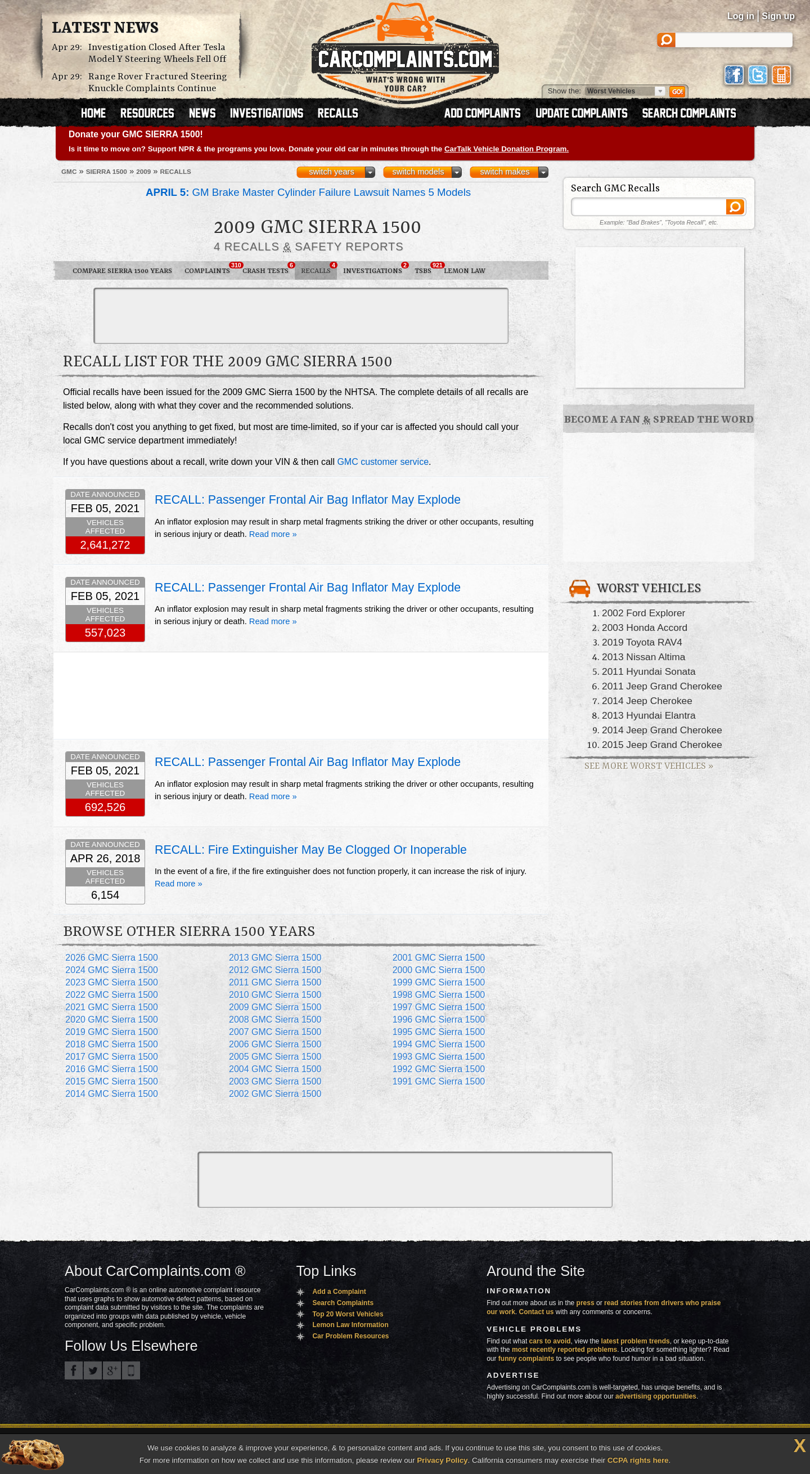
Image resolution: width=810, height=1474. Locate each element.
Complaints (210, 268)
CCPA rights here (638, 1460)
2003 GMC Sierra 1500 (275, 1081)
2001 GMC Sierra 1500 (439, 957)
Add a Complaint (339, 1292)
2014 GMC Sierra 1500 (111, 1094)
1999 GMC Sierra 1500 (439, 982)
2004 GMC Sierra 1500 (275, 1069)
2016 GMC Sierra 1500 (111, 1069)
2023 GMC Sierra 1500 (111, 982)
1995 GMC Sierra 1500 (439, 1032)
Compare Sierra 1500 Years (122, 271)
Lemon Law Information (350, 1325)
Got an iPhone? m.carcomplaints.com (131, 1370)
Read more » (273, 534)
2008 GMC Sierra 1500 (275, 1019)
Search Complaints (343, 1303)
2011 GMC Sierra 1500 (275, 982)
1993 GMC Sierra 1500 (439, 1056)
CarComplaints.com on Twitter (93, 1370)
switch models (418, 171)
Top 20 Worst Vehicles (347, 1314)
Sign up (778, 16)
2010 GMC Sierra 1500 (275, 995)
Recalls (319, 268)
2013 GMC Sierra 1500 (275, 957)
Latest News (105, 29)
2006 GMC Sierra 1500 (275, 1044)
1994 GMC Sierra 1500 (439, 1044)
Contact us (536, 1312)
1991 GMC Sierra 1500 (439, 1081)
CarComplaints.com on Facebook (74, 1370)
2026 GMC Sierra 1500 (111, 957)
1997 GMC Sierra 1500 (439, 1007)
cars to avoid (550, 1341)
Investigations (375, 268)
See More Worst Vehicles (648, 766)
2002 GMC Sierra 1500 (275, 1094)
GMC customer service (383, 462)
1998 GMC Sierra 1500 (439, 995)
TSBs (426, 268)
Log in (740, 16)
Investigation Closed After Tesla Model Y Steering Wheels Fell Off (157, 53)
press (586, 1303)
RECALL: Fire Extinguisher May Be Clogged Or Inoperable (311, 850)
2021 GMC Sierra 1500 (111, 1007)
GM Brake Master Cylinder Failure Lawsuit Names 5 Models (308, 192)
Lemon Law (464, 271)
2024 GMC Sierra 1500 (111, 970)
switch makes (505, 171)
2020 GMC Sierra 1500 (111, 1019)
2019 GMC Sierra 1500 (111, 1032)
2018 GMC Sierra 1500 (111, 1044)
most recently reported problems (564, 1350)
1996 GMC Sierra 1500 (439, 1019)
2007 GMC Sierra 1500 (275, 1032)
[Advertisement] (301, 315)
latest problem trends (635, 1341)
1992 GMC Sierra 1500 (439, 1069)
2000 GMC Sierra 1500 (439, 970)
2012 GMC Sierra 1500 (275, 970)
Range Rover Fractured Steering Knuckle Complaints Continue (157, 82)
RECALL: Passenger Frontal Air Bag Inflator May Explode (308, 500)
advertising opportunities (655, 1396)
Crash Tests (268, 268)
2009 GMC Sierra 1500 (275, 1007)
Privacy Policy (442, 1460)
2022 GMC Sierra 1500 (111, 995)
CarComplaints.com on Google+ (112, 1370)
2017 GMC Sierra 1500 (111, 1056)
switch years (331, 171)
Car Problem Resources (350, 1336)
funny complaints (526, 1359)
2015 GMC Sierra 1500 (111, 1081)
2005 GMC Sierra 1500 (275, 1056)
